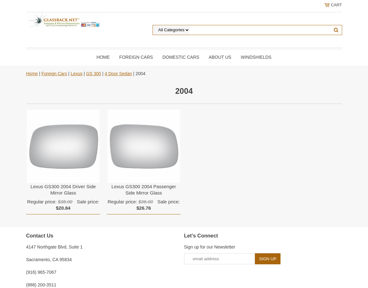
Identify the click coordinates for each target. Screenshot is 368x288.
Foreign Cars (136, 57)
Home (103, 57)
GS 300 (93, 73)
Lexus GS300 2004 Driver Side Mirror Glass (63, 189)
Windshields (256, 57)
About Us (220, 57)
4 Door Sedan (118, 73)
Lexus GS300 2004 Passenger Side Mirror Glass (144, 189)
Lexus (76, 73)
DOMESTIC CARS (180, 57)
